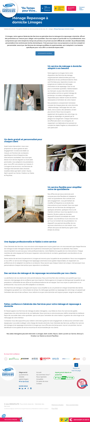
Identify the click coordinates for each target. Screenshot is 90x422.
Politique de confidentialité (31, 408)
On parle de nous (42, 381)
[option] (24, 97)
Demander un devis (79, 419)
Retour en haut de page (76, 369)
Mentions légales (57, 405)
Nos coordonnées (72, 405)
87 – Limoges (49, 29)
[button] (4, 416)
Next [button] (84, 359)
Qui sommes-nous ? (43, 375)
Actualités (39, 379)
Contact (39, 383)
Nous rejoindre (41, 377)
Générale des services (9, 29)
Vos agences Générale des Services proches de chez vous (30, 29)
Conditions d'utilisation (43, 408)
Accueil (38, 372)
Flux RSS (55, 408)
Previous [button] (6, 359)
